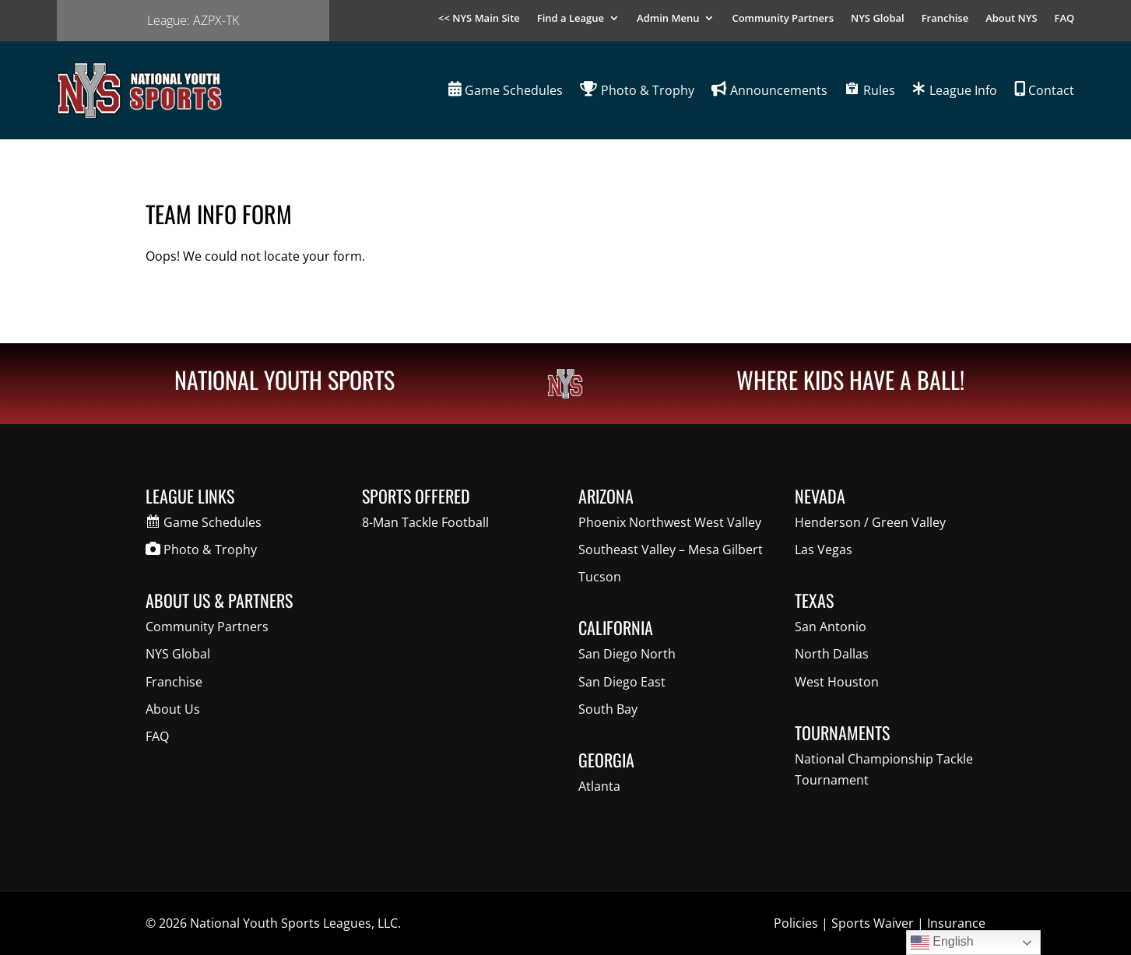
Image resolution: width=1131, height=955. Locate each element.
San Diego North (627, 653)
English (942, 942)
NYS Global (877, 18)
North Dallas (832, 653)
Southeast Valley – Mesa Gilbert (670, 549)
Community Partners (783, 18)
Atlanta (599, 786)
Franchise (945, 18)
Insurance (956, 923)
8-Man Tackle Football (425, 522)
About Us (173, 709)
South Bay (608, 709)
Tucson (599, 576)
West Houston (837, 681)
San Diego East (622, 681)
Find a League (570, 18)
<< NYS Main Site (479, 18)
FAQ (1065, 18)
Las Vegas (823, 549)
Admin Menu (668, 18)
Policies (796, 923)
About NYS (1011, 18)
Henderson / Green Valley (870, 522)
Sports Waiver (872, 923)
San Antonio (830, 626)
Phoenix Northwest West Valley (669, 522)
